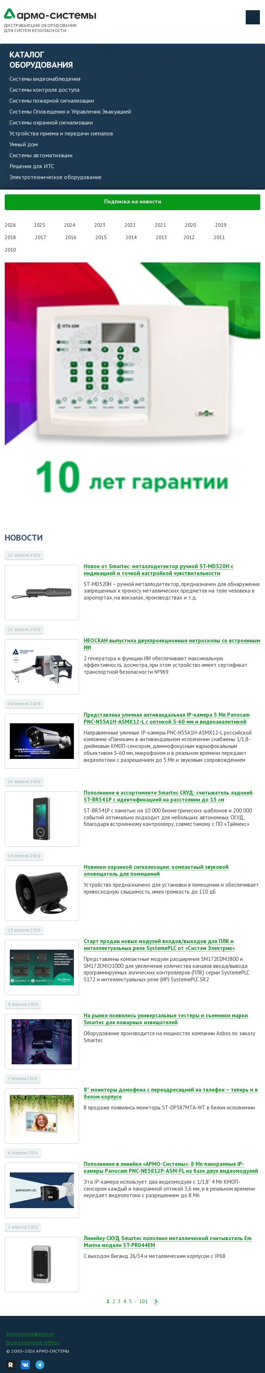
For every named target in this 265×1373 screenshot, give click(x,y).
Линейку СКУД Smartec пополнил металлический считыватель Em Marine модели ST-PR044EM (168, 1242)
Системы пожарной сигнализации (51, 100)
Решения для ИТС (31, 166)
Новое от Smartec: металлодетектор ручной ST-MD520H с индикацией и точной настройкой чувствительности (158, 570)
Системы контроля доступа (44, 89)
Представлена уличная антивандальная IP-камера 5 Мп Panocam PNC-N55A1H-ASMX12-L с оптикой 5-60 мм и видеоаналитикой (167, 718)
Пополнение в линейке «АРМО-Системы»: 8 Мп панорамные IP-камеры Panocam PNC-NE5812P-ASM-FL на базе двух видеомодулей (171, 1167)
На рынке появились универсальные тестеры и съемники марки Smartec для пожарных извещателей (166, 1019)
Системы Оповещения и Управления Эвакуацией (70, 111)
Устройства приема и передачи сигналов (61, 133)
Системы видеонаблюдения (44, 78)
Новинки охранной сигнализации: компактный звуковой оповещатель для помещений (156, 870)
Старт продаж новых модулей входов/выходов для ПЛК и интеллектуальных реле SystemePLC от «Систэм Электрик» (159, 944)
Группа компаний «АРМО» (33, 1342)
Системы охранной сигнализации (51, 122)
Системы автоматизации (40, 155)
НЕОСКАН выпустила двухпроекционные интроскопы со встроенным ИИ (172, 644)
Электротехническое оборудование (55, 177)
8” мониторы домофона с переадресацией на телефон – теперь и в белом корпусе (171, 1093)
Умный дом (23, 144)
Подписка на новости (132, 201)
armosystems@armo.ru (30, 1333)
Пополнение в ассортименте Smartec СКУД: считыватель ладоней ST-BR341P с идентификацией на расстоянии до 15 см (168, 796)
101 (143, 1301)
